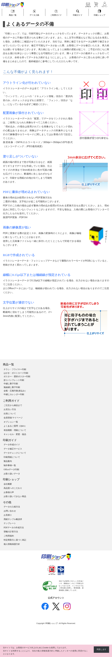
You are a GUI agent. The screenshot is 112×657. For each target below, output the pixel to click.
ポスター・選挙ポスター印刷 (17, 376)
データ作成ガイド (12, 444)
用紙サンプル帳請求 (13, 519)
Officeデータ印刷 (11, 469)
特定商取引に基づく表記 (15, 540)
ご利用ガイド (11, 400)
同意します (101, 649)
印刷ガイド (10, 440)
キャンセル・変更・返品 (15, 434)
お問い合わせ (10, 511)
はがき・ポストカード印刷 (16, 373)
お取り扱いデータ (12, 473)
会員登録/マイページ (13, 417)
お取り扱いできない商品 (15, 496)
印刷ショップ (11, 479)
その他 (7, 502)
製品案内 (8, 461)
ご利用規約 (9, 536)
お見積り (8, 515)
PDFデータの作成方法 (14, 527)
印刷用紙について (12, 457)
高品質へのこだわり (13, 488)
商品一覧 (8, 364)
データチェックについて (15, 453)
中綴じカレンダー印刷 (14, 394)
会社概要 (8, 484)
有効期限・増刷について (15, 430)
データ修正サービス (13, 449)
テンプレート (10, 523)
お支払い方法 (10, 409)
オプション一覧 (11, 422)
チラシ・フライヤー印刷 (15, 369)
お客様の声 (9, 492)
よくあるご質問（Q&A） (15, 426)
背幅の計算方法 (11, 531)
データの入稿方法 (12, 507)
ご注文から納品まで (13, 405)
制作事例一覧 (10, 465)
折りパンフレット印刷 (14, 380)
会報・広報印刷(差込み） (15, 391)
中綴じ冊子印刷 (11, 383)
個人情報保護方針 (12, 544)
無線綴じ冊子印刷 (12, 387)
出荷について (10, 413)
